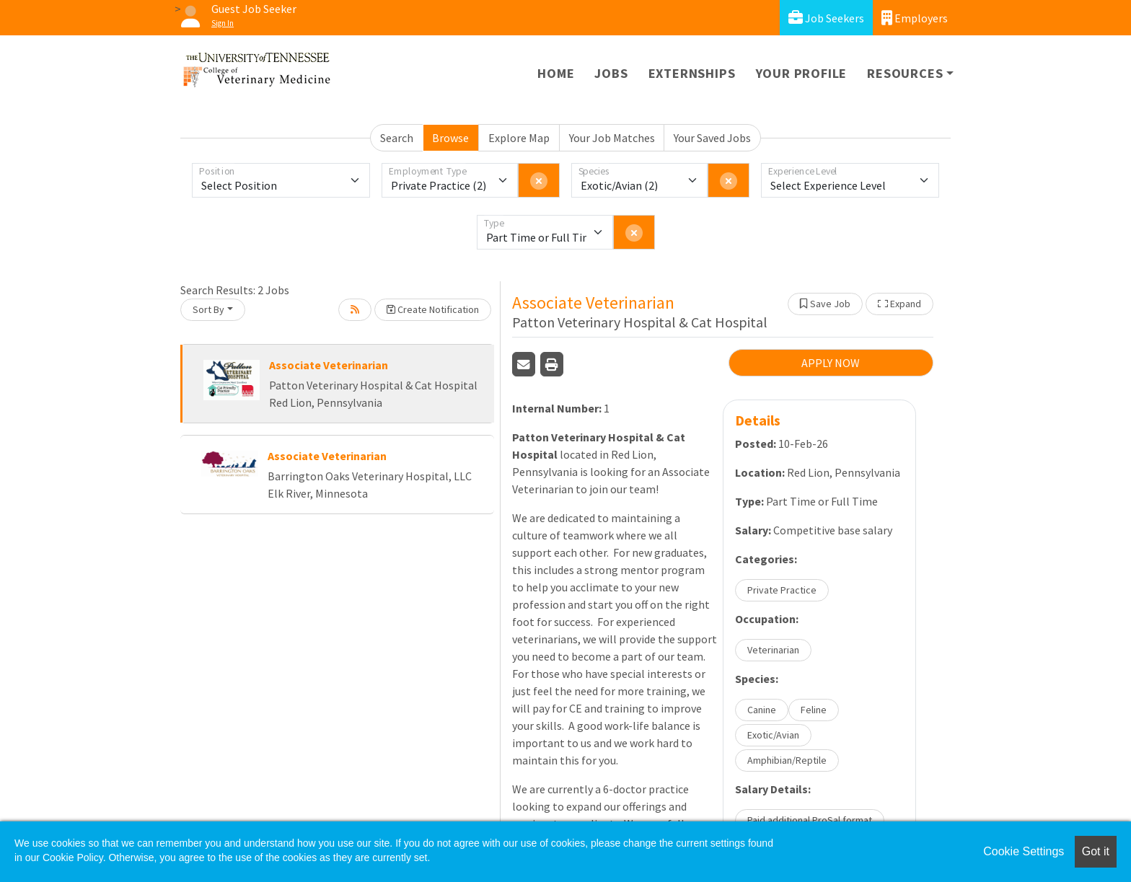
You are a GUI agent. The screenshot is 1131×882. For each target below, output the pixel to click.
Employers (914, 18)
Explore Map (519, 138)
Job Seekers (826, 18)
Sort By (208, 309)
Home (555, 73)
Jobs (611, 73)
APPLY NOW (830, 363)
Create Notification (433, 309)
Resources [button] (905, 73)
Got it (1095, 851)
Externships (692, 73)
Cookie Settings (1023, 851)
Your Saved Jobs (712, 138)
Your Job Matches (612, 138)
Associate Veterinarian (328, 365)
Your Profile (802, 73)
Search (396, 138)
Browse (450, 138)
